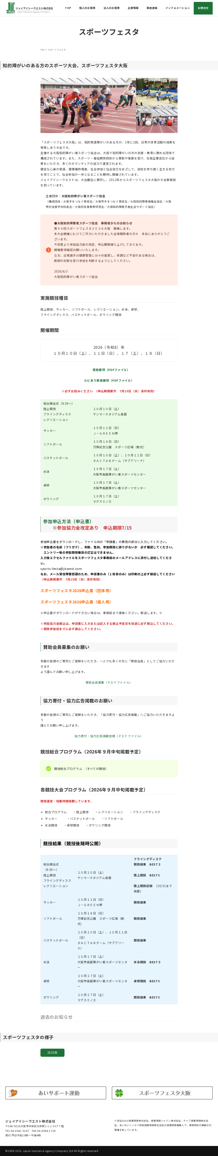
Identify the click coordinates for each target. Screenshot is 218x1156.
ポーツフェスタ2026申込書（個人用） (78, 601)
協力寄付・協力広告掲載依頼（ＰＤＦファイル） (109, 736)
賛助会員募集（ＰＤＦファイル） (109, 682)
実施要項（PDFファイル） (111, 370)
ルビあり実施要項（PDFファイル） (109, 380)
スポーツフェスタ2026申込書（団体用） (75, 590)
